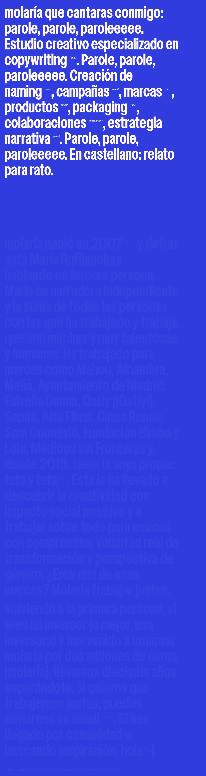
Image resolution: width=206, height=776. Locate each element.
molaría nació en (70, 244)
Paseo (78, 769)
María (83, 260)
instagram (24, 769)
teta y (36, 480)
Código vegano (109, 769)
